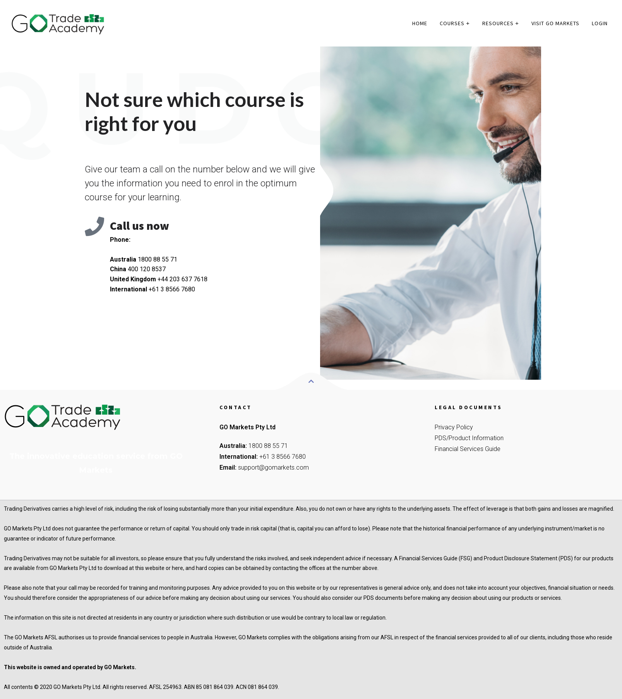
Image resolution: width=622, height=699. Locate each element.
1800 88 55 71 (268, 445)
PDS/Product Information (469, 438)
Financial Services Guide (467, 449)
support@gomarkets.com (273, 467)
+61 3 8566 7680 (282, 456)
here (177, 568)
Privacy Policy (454, 427)
